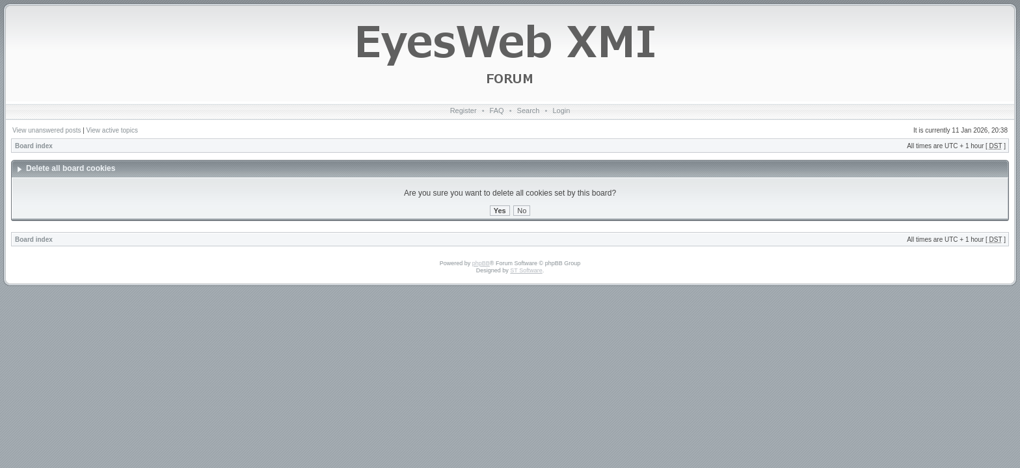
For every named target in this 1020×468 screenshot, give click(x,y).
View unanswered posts (46, 130)
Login (561, 110)
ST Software (526, 270)
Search (528, 110)
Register (463, 110)
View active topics (112, 130)
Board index (34, 146)
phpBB (481, 263)
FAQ (497, 110)
